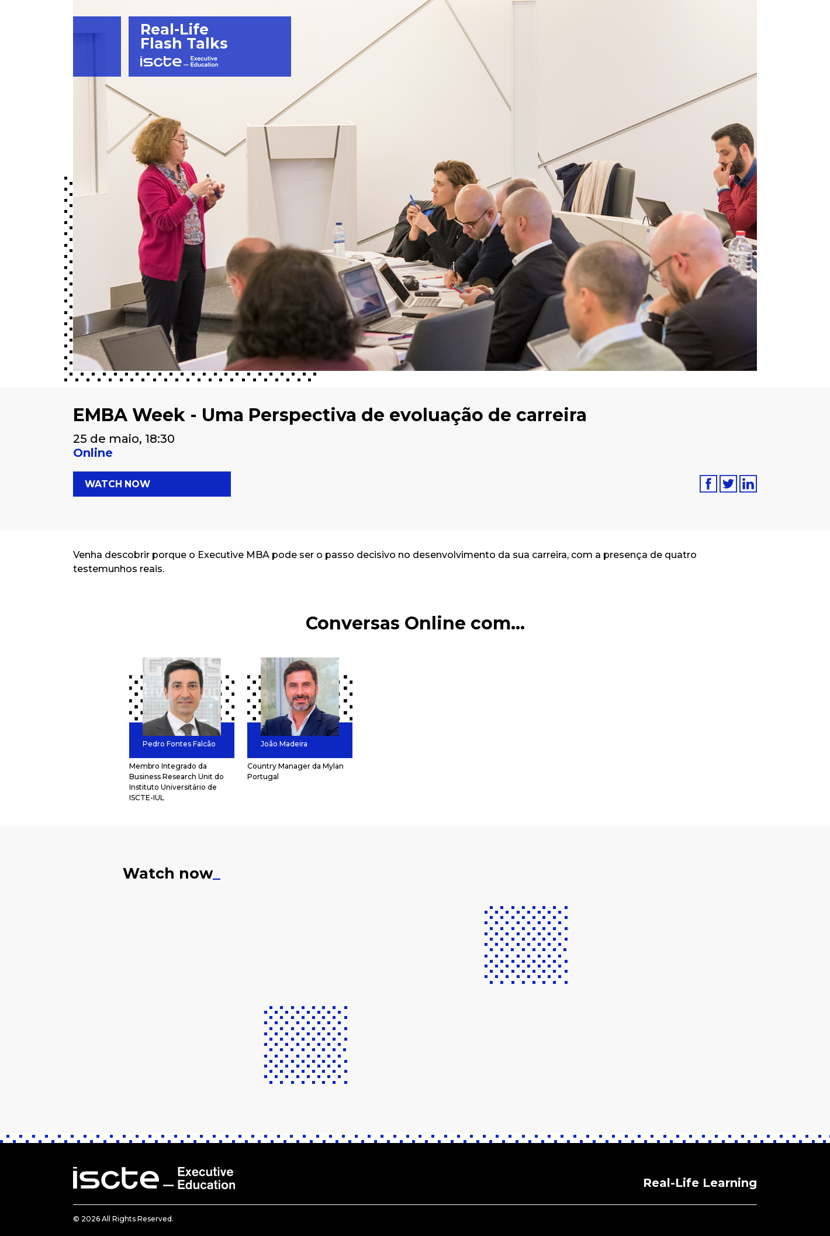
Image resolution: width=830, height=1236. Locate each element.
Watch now (118, 484)
